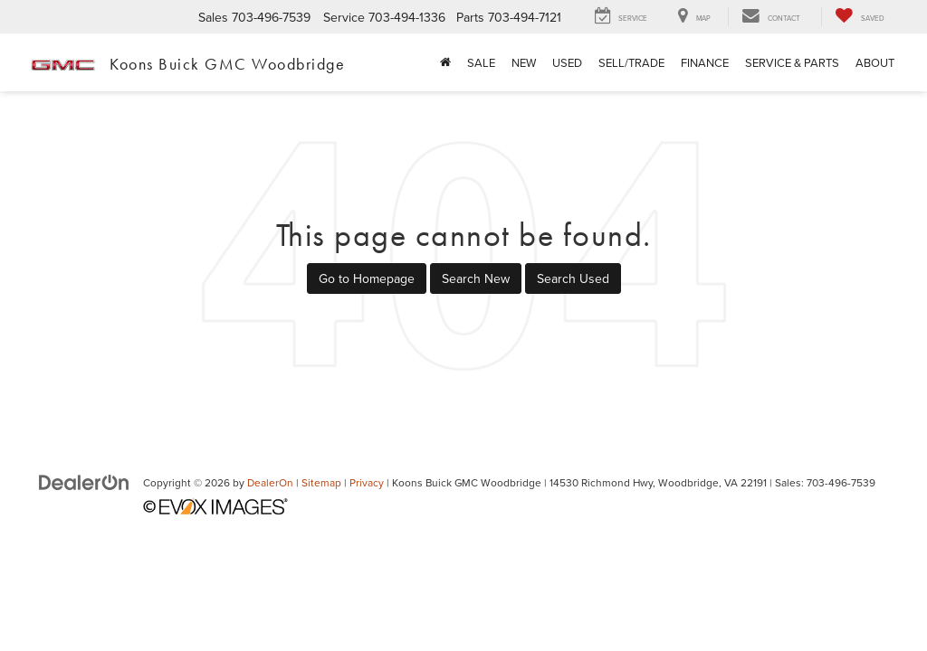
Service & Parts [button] (792, 62)
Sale (481, 62)
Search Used (573, 278)
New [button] (523, 62)
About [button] (874, 62)
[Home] (445, 62)
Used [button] (567, 62)
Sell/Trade (631, 62)
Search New (476, 278)
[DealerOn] (84, 482)
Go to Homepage (367, 278)
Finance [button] (705, 62)
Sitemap (321, 482)
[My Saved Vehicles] (859, 16)
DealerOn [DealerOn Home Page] (270, 482)
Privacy (366, 482)
